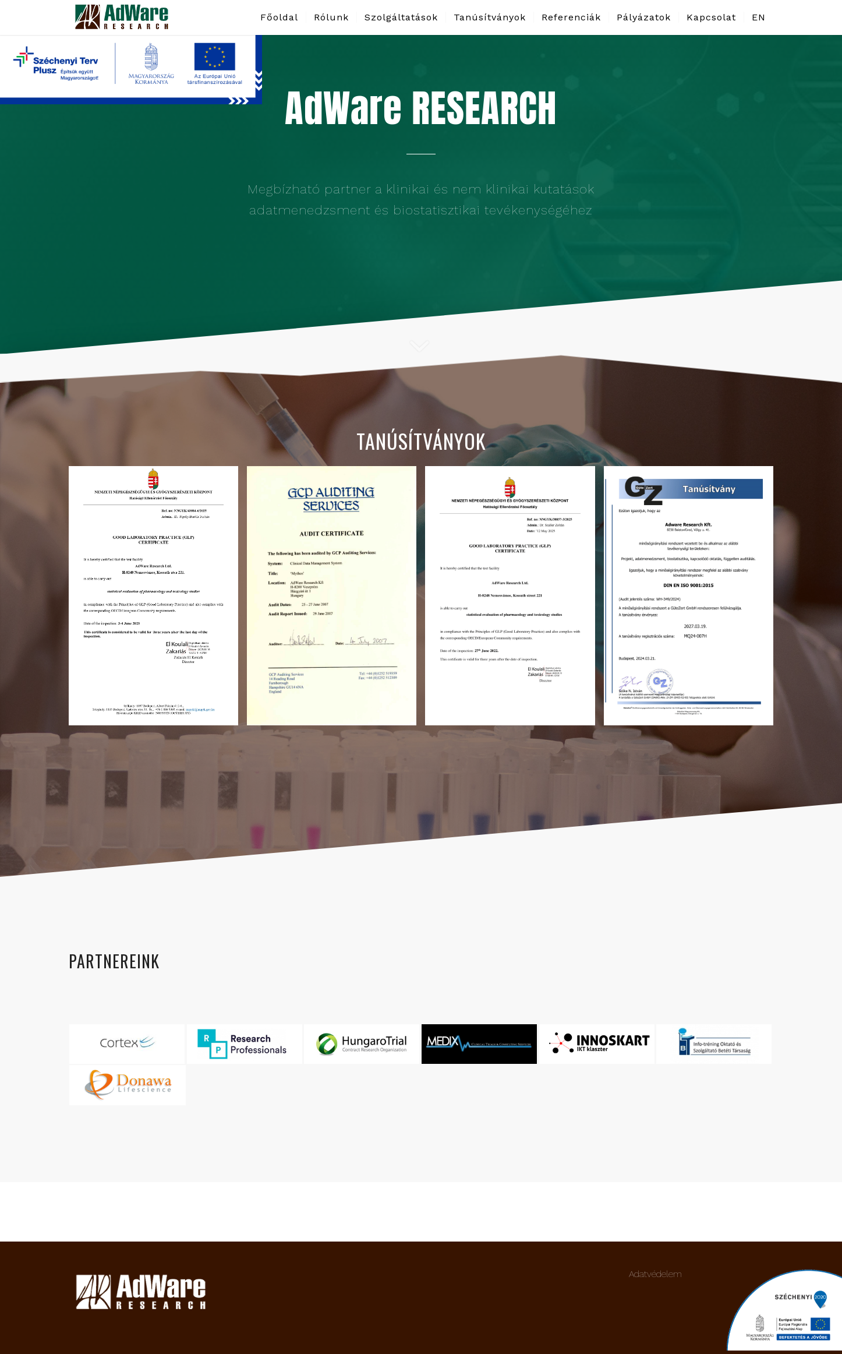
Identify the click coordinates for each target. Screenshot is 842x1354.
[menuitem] (279, 17)
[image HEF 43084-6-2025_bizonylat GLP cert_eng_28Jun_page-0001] (158, 600)
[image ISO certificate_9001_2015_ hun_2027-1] (693, 600)
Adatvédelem (655, 1273)
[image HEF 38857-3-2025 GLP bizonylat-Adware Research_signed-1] (514, 600)
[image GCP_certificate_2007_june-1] (336, 600)
